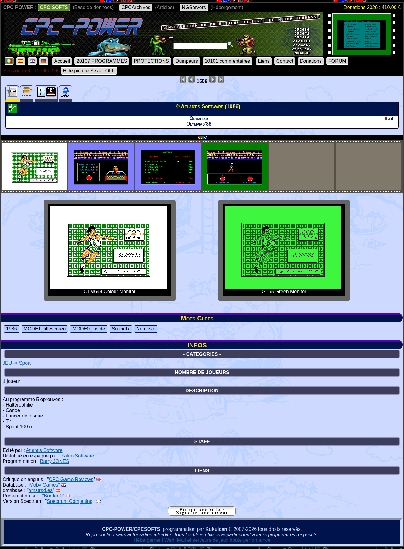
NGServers (194, 7)
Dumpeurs (187, 61)
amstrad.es (41, 490)
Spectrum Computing (69, 501)
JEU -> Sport (17, 363)
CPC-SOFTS (54, 7)
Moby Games (43, 484)
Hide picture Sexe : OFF (89, 70)
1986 (11, 328)
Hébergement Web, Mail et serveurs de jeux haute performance (202, 540)
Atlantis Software (44, 450)
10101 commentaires (227, 61)
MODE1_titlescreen (45, 328)
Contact (284, 61)
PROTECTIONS (151, 61)
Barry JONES (54, 461)
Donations (311, 61)
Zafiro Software (77, 455)
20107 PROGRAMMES (102, 61)
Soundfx (121, 328)
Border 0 (53, 495)
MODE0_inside (88, 328)
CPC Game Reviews (71, 479)
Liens (264, 61)
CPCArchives (136, 7)
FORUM (337, 61)
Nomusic (145, 328)
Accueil (62, 61)
